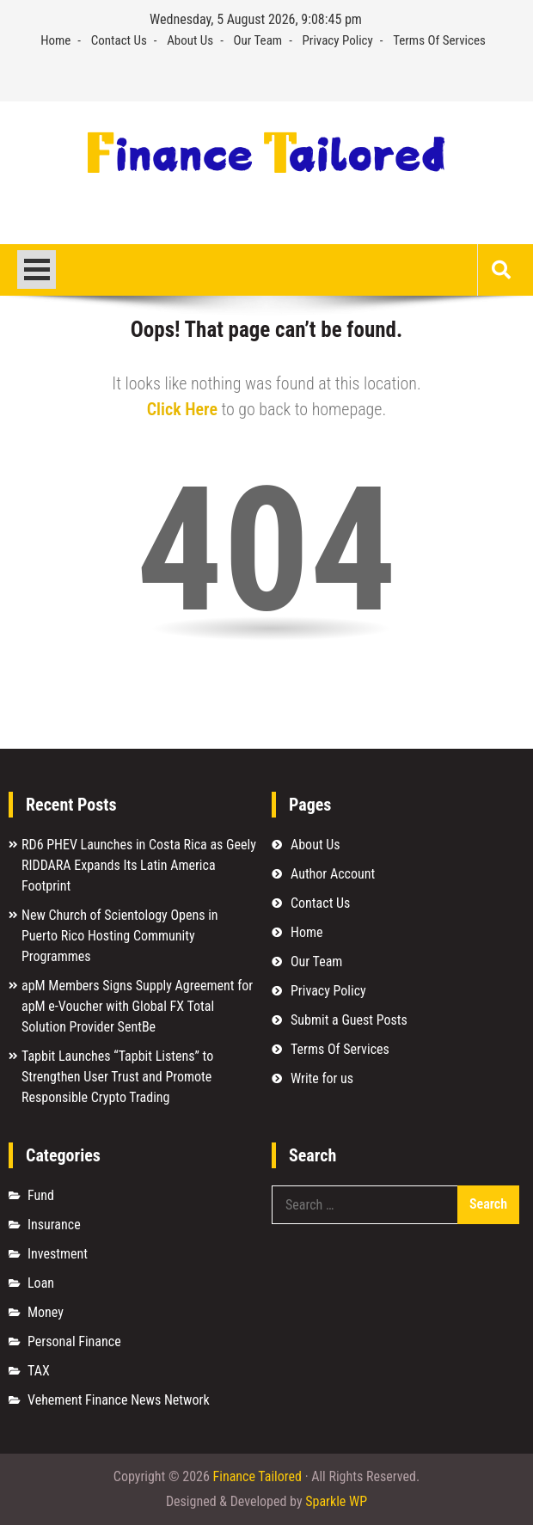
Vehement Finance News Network (119, 1400)
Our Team (258, 40)
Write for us (322, 1078)
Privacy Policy (338, 40)
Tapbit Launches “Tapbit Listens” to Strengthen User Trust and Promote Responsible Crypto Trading (117, 1076)
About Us (190, 40)
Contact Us (119, 40)
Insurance (54, 1224)
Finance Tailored (257, 1476)
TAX (39, 1371)
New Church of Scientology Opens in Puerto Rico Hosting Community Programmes (119, 936)
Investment (58, 1254)
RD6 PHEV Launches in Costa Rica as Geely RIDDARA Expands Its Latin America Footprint (138, 865)
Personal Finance (74, 1341)
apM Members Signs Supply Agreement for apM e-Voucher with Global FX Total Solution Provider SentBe (137, 1006)
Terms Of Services (439, 40)
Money (46, 1312)
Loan (41, 1283)
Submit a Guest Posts (349, 1020)
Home (55, 40)
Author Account (333, 874)
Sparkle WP (336, 1501)
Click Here (182, 409)
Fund (41, 1195)
